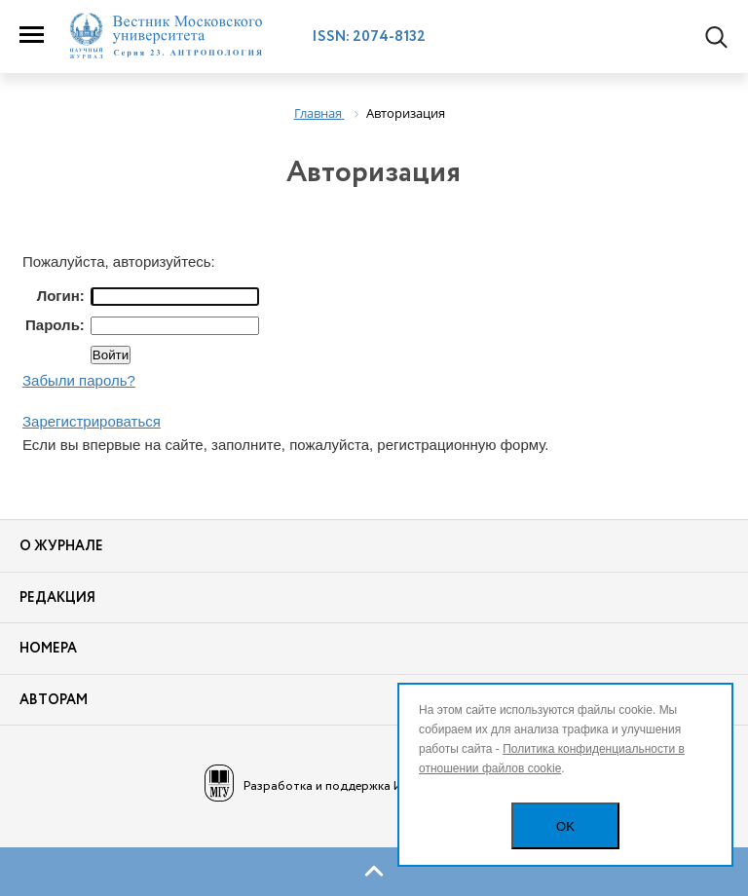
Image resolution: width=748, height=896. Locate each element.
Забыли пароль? (78, 380)
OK (565, 826)
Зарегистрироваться (91, 421)
